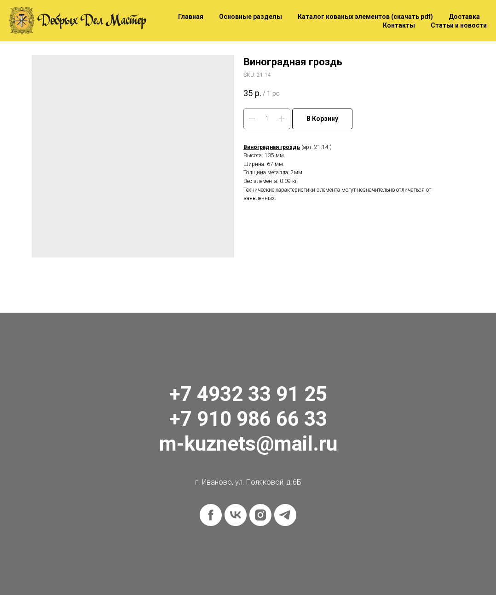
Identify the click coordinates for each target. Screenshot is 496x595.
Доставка (464, 16)
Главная (190, 16)
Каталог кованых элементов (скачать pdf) (365, 16)
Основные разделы (250, 16)
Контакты (399, 25)
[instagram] (260, 515)
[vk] (236, 515)
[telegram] (285, 515)
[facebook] (211, 515)
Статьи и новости (459, 25)
